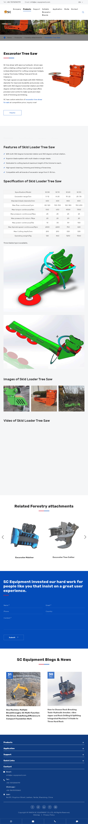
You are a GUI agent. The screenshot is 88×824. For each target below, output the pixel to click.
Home (9, 38)
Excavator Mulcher (24, 556)
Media (66, 9)
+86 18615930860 (13, 790)
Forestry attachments (33, 38)
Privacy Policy (49, 815)
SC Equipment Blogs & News (44, 660)
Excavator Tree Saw (52, 38)
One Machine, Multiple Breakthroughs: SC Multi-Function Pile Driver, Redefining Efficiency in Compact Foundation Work (23, 712)
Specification (25, 137)
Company (17, 9)
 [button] (3, 537)
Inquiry (12, 113)
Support (36, 9)
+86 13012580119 (14, 2)
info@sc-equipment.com (40, 2)
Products (27, 9)
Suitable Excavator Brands (46, 12)
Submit (15, 637)
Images (42, 137)
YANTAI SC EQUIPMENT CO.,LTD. (41, 812)
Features (8, 137)
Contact (74, 9)
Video (54, 137)
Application (57, 9)
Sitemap (36, 815)
